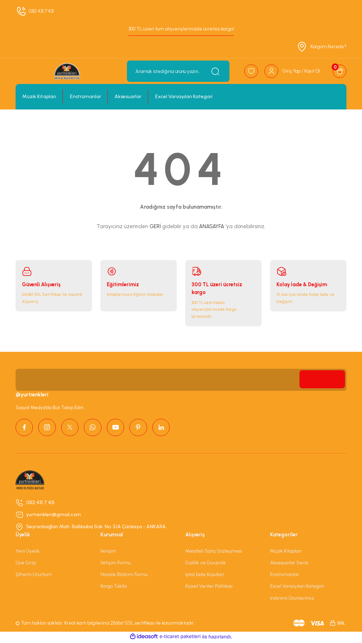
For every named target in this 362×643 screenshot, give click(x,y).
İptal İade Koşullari (204, 576)
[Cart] (339, 71)
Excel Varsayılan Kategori (297, 587)
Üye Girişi (26, 564)
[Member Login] (291, 71)
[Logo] (66, 71)
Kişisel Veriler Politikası (209, 587)
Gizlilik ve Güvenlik (205, 564)
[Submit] (321, 379)
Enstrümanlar (284, 576)
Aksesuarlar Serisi (289, 564)
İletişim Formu (115, 564)
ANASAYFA (211, 226)
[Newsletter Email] (181, 380)
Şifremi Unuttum (34, 576)
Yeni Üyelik (28, 552)
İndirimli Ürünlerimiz (292, 599)
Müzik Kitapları (286, 552)
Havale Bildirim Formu (124, 576)
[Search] (176, 71)
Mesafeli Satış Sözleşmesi (213, 552)
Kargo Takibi (113, 587)
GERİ (155, 226)
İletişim (108, 552)
